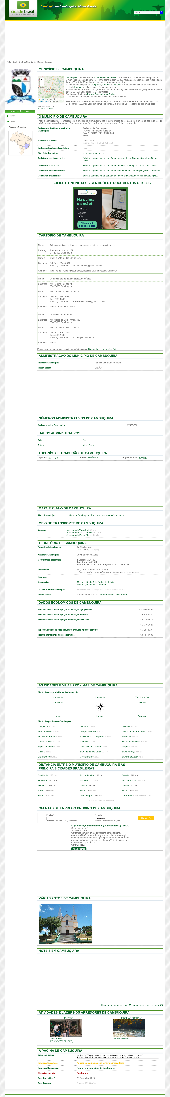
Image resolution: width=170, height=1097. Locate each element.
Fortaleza (42, 780)
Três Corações (142, 697)
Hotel (13, 121)
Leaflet (42, 99)
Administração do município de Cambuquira (78, 355)
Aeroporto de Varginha (77, 530)
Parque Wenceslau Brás (121, 1039)
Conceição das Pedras (90, 747)
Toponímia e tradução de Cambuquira (73, 453)
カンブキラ (53, 457)
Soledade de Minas (131, 741)
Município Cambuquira (45, 62)
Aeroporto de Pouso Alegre (79, 535)
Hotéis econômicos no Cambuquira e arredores (132, 1005)
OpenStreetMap (44, 101)
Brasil (85, 440)
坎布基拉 (143, 457)
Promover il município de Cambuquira (96, 1068)
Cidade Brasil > (13, 62)
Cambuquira (71, 77)
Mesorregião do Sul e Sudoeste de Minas (96, 582)
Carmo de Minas (46, 741)
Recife (41, 790)
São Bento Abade (130, 757)
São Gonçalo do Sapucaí (92, 736)
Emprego (13, 116)
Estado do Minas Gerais (105, 77)
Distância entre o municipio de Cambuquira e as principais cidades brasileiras (82, 766)
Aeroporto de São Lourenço (79, 533)
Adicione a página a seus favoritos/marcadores (100, 1063)
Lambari (106, 85)
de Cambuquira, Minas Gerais (68, 6)
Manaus (42, 785)
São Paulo (43, 775)
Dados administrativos (59, 433)
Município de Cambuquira (61, 69)
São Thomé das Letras (90, 752)
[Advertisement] (85, 40)
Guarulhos (127, 796)
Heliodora (126, 736)
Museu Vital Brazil (56, 1039)
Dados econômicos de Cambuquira (70, 602)
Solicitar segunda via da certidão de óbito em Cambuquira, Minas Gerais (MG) (120, 165)
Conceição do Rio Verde (133, 731)
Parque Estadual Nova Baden (101, 94)
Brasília (125, 775)
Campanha (96, 85)
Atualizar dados (45, 109)
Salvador (84, 780)
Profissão (50, 815)
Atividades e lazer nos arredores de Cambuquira (84, 1012)
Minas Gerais (89, 445)
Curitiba (83, 785)
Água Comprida (45, 747)
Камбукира (93, 457)
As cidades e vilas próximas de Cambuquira (78, 685)
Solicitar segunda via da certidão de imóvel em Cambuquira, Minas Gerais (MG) (120, 176)
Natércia (84, 741)
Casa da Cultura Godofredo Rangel (62, 1042)
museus (68, 1018)
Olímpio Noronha (88, 731)
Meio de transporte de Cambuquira (71, 523)
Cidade (98, 815)
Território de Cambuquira (63, 543)
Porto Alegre (86, 796)
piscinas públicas (131, 1018)
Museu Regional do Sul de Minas (61, 1040)
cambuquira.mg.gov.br (93, 153)
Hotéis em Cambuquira (59, 950)
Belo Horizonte (129, 780)
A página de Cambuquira (60, 1050)
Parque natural (44, 595)
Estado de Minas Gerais (27, 62)
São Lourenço (128, 752)
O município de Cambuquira (63, 116)
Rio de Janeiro (87, 775)
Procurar (146, 818)
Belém (83, 790)
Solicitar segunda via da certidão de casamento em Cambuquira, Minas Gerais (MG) (122, 171)
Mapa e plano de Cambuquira (65, 508)
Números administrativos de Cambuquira (76, 418)
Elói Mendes (44, 757)
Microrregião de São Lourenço (91, 584)
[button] (42, 80)
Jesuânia (116, 85)
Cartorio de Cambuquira (61, 235)
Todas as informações (17, 127)
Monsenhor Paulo (46, 736)
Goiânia (125, 785)
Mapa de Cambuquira (79, 515)
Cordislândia (86, 757)
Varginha (126, 747)
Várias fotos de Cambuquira (65, 898)
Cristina (41, 752)
